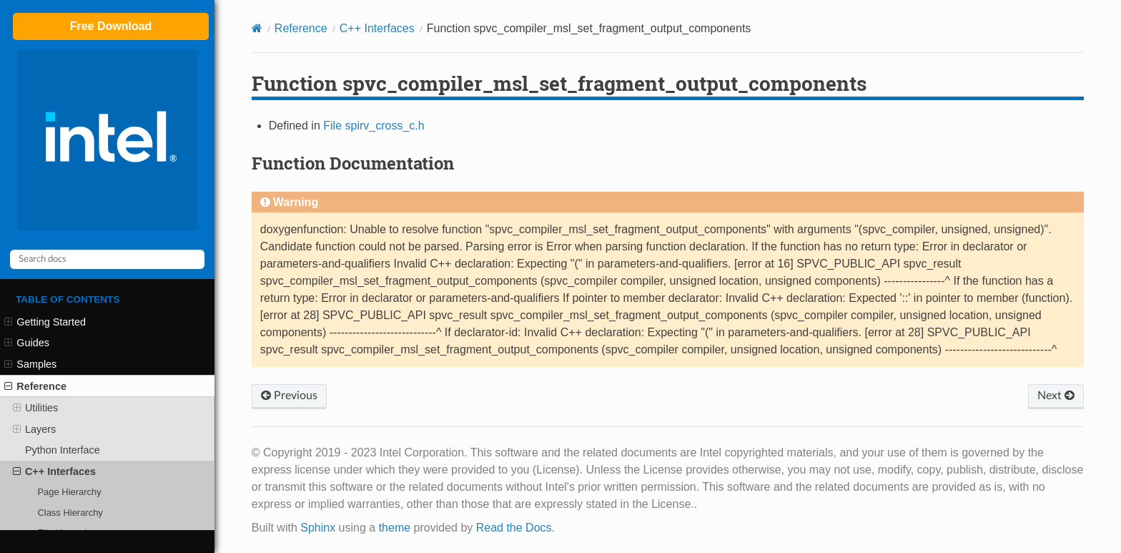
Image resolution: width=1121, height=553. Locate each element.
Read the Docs (514, 528)
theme (394, 528)
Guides (26, 342)
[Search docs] (107, 259)
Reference (35, 386)
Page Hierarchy (69, 491)
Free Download (111, 26)
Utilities (36, 407)
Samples (30, 364)
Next (1056, 395)
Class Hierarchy (69, 512)
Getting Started (45, 321)
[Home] (257, 28)
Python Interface (62, 450)
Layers (34, 429)
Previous (289, 395)
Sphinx (317, 528)
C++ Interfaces (54, 471)
